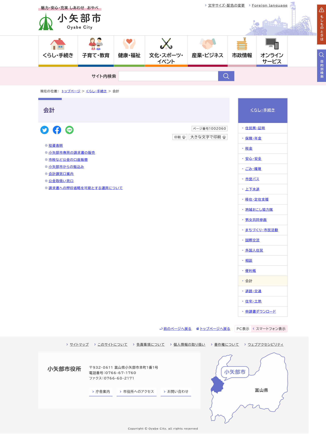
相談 (248, 260)
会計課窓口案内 (61, 173)
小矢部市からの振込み (66, 166)
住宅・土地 (253, 301)
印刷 (177, 137)
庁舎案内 (103, 391)
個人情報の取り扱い (189, 344)
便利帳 (250, 270)
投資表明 (56, 145)
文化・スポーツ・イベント (166, 58)
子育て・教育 (96, 55)
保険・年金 (253, 138)
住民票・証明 (255, 128)
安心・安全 (253, 158)
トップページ (71, 91)
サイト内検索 (104, 76)
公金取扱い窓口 (61, 181)
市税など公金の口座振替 (68, 159)
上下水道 (252, 189)
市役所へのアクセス (138, 391)
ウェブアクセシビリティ (266, 344)
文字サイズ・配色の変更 (226, 5)
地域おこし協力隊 (259, 209)
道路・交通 (253, 291)
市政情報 (242, 55)
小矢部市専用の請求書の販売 (72, 152)
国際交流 (252, 240)
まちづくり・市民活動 (261, 230)
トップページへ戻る (215, 328)
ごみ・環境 (253, 168)
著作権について (226, 344)
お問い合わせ (178, 391)
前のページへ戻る (178, 328)
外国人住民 (254, 250)
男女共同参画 (256, 219)
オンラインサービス (272, 58)
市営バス (252, 179)
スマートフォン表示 (271, 328)
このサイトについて (113, 344)
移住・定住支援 (257, 199)
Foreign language (270, 5)
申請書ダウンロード (260, 311)
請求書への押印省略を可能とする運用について (86, 188)
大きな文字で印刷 (205, 137)
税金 (248, 148)
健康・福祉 (129, 55)
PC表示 (243, 328)
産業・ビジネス (207, 55)
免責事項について (150, 344)
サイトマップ (79, 344)
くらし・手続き (58, 55)
